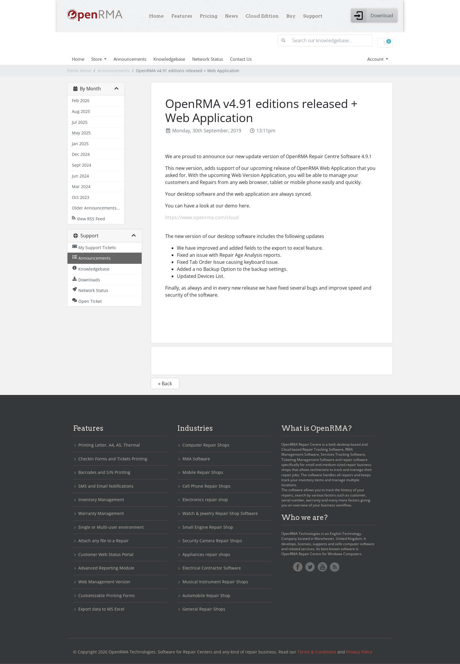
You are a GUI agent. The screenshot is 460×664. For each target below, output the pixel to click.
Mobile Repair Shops (202, 472)
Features (181, 16)
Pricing (208, 16)
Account (376, 59)
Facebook (297, 567)
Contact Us (241, 59)
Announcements (130, 59)
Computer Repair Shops (205, 445)
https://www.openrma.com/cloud (202, 217)
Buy (290, 16)
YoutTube (322, 567)
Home (156, 16)
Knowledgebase (169, 59)
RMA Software (196, 459)
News (231, 16)
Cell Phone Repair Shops (206, 486)
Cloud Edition (262, 16)
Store (97, 59)
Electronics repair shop (205, 499)
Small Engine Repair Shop (207, 527)
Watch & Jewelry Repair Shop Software (220, 513)
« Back (165, 383)
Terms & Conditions (316, 652)
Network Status (207, 59)
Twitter (310, 567)
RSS (334, 567)
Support (312, 16)
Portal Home (79, 70)
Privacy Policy (359, 652)
